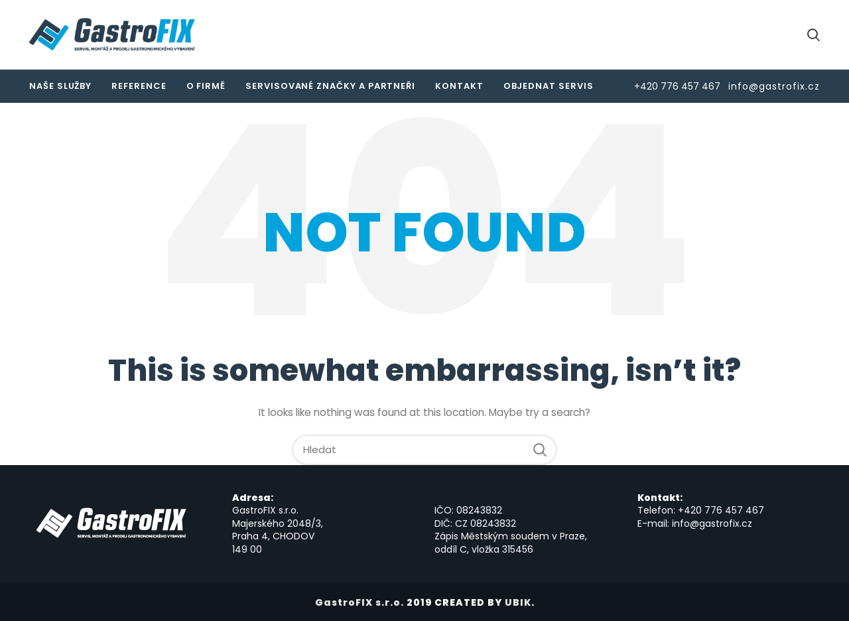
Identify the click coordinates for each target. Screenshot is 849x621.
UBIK (518, 602)
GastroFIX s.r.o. (359, 602)
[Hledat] (424, 450)
